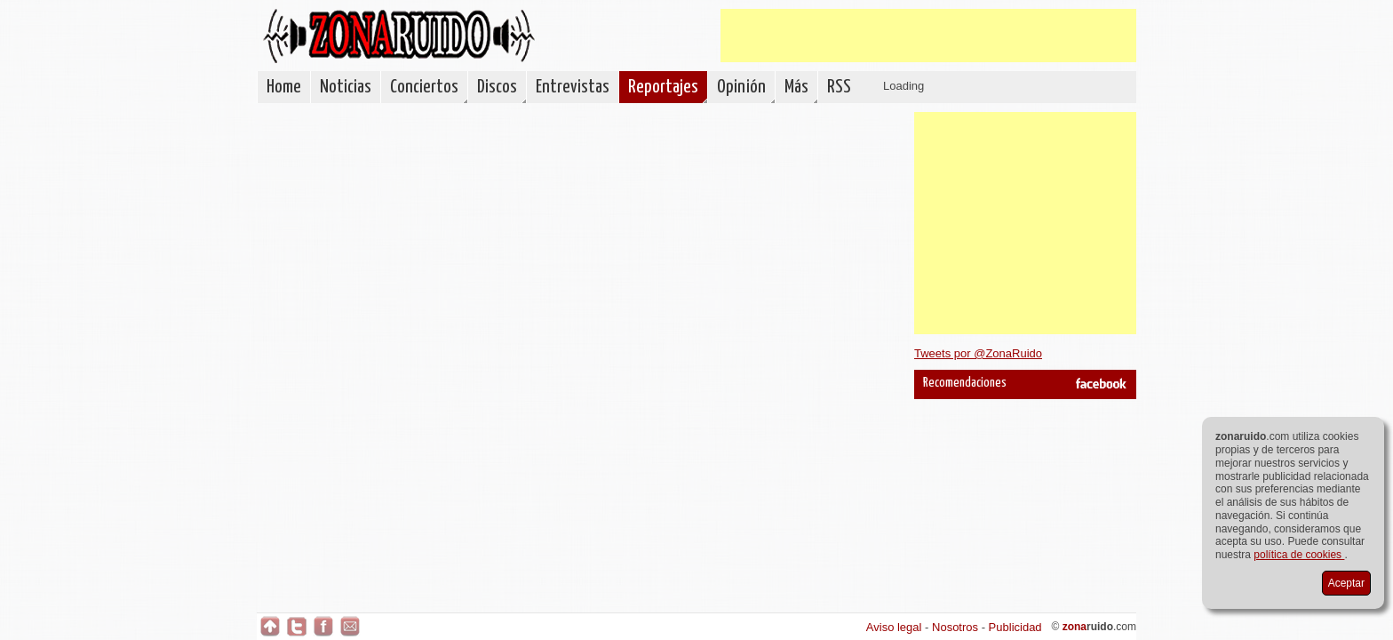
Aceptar (1346, 583)
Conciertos (424, 87)
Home (284, 87)
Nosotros (955, 627)
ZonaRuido (399, 36)
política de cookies (1299, 554)
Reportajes (663, 87)
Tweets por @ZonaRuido (978, 353)
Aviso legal (894, 627)
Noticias (345, 87)
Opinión (741, 87)
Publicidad (1015, 627)
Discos (497, 87)
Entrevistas (572, 87)
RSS (839, 87)
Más (796, 87)
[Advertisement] (928, 35)
